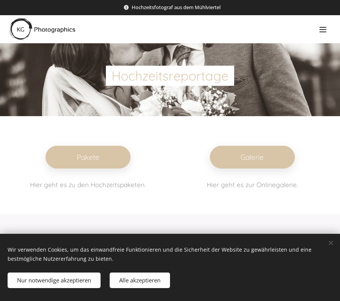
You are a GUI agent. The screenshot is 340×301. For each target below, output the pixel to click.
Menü (323, 29)
